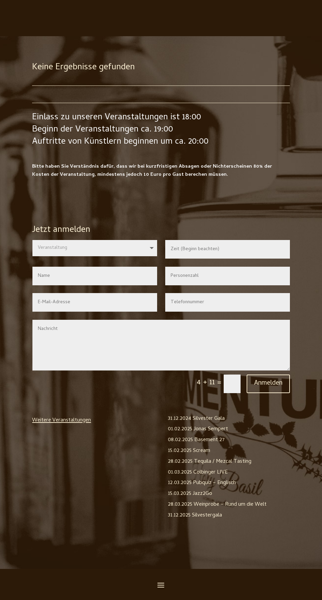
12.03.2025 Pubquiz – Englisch (202, 483)
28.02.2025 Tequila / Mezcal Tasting (209, 461)
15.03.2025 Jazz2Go (190, 493)
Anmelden (268, 383)
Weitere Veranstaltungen (61, 420)
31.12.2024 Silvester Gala (196, 418)
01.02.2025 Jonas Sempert (198, 429)
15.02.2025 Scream (189, 451)
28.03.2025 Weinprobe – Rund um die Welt (217, 504)
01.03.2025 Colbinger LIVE (198, 472)
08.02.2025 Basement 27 (196, 440)
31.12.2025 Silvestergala (195, 515)
